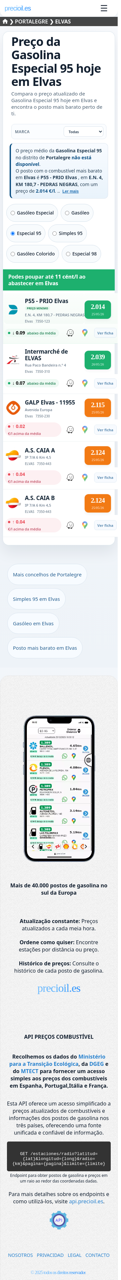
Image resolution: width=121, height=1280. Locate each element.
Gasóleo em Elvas (33, 623)
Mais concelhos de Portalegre (47, 574)
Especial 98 (81, 254)
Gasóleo (77, 213)
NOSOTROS (20, 1259)
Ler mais (70, 191)
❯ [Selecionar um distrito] (9, 21)
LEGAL (75, 1259)
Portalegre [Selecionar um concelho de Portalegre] (32, 21)
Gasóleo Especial (32, 213)
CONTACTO (98, 1259)
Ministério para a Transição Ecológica (57, 1060)
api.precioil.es (86, 1205)
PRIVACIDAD (50, 1259)
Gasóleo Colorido (33, 254)
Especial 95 (26, 233)
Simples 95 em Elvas (36, 599)
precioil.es (59, 988)
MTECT (29, 1071)
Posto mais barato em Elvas (45, 647)
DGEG (96, 1063)
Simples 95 (67, 233)
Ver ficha (105, 332)
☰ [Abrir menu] (104, 8)
